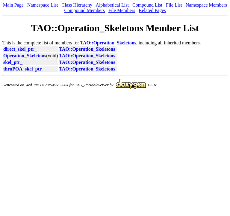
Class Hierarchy (77, 5)
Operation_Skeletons (24, 55)
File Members (121, 10)
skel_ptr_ (12, 62)
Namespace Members (206, 5)
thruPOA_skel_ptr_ (23, 68)
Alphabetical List (112, 5)
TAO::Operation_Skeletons (108, 42)
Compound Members (84, 10)
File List (174, 5)
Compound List (147, 5)
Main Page (13, 5)
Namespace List (42, 5)
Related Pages (152, 10)
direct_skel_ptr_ (20, 49)
